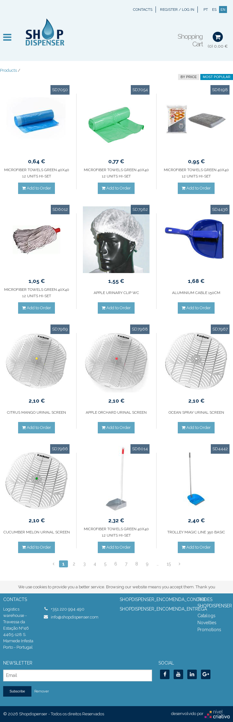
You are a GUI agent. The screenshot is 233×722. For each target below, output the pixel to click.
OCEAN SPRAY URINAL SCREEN (196, 412)
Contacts (142, 9)
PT (205, 9)
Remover (41, 691)
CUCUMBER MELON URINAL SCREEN (36, 532)
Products (8, 70)
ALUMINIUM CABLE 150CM (196, 293)
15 (169, 563)
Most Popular (216, 77)
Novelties (206, 622)
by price (189, 77)
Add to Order (36, 188)
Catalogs (206, 615)
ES (214, 9)
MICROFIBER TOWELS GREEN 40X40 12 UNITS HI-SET (36, 173)
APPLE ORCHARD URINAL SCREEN (116, 412)
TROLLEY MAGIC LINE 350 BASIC (196, 532)
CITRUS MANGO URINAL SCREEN (36, 412)
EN (223, 9)
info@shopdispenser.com (74, 617)
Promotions (209, 629)
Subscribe (17, 691)
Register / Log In (177, 9)
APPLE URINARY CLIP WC (116, 293)
